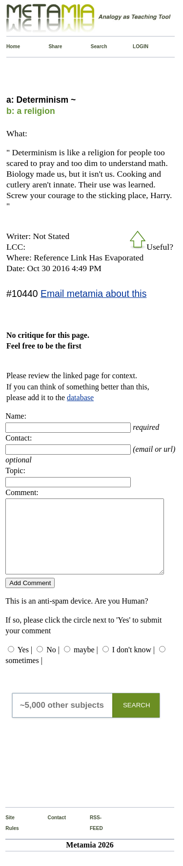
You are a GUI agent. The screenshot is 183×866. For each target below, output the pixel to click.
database (80, 397)
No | (53, 664)
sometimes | (23, 675)
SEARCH (136, 719)
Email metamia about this (93, 293)
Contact (50, 832)
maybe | (86, 664)
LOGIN (135, 46)
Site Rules (7, 837)
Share (50, 46)
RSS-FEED (92, 837)
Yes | (25, 664)
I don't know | (133, 664)
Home (8, 46)
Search (93, 46)
